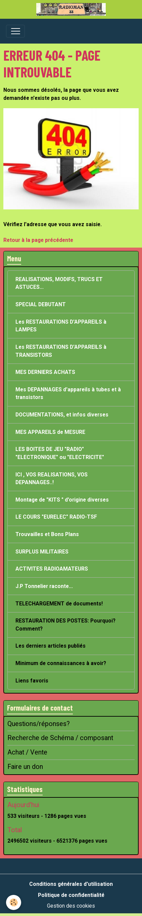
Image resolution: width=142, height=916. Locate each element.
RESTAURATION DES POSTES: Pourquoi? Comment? (65, 624)
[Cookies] (13, 902)
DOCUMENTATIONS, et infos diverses (61, 414)
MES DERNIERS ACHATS (45, 372)
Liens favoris (31, 680)
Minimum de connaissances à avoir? (60, 663)
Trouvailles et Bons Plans (47, 534)
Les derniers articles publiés (50, 646)
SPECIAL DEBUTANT (40, 304)
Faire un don (25, 767)
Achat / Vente (27, 752)
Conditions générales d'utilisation (71, 884)
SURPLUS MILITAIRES (41, 551)
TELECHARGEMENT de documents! (59, 603)
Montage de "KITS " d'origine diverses (62, 500)
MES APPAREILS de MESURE (50, 432)
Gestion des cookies (71, 906)
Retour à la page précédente (38, 240)
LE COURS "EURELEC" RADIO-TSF (56, 517)
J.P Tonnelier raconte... (44, 586)
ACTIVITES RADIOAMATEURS (51, 569)
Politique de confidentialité (71, 895)
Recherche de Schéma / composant (60, 738)
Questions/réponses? (38, 724)
